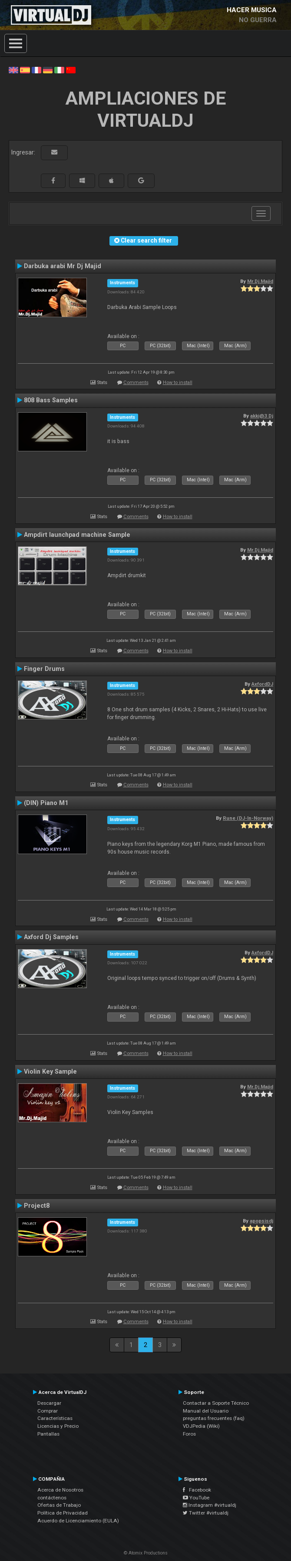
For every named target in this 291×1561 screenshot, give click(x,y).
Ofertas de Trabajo (59, 1505)
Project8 (37, 1205)
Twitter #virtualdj (205, 1513)
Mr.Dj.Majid (260, 281)
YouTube (196, 1498)
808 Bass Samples (51, 400)
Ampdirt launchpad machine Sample (77, 534)
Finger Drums (44, 668)
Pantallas (48, 1434)
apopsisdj (261, 1221)
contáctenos (51, 1498)
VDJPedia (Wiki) (201, 1426)
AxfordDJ (262, 684)
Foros (189, 1434)
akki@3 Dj (261, 416)
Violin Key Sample (50, 1071)
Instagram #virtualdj (209, 1505)
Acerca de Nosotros (60, 1490)
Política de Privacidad (62, 1513)
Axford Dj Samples (51, 936)
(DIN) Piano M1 (46, 802)
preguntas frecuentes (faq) (214, 1418)
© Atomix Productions (146, 1553)
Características (55, 1418)
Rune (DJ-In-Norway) (248, 818)
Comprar (47, 1411)
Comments (136, 382)
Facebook (197, 1490)
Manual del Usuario (205, 1411)
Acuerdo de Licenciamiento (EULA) (78, 1521)
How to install (177, 382)
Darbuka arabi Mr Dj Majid (62, 266)
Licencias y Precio (58, 1426)
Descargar (49, 1403)
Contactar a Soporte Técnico (216, 1403)
